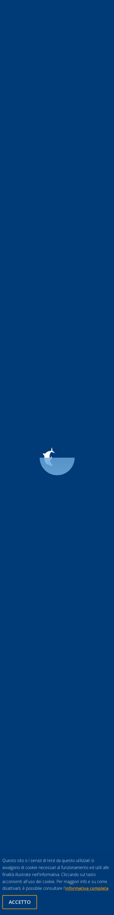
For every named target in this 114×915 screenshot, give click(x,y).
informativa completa (86, 888)
